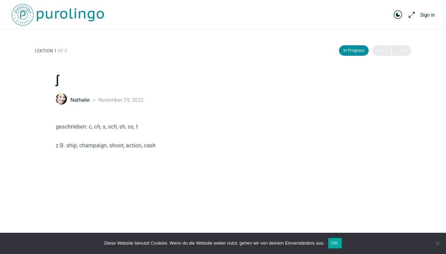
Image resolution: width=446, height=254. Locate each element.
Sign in (427, 15)
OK (335, 243)
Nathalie (80, 100)
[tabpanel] (223, 136)
